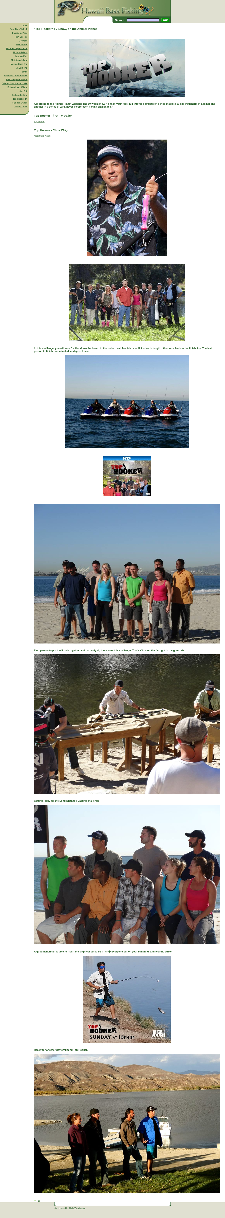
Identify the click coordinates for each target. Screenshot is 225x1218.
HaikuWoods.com (77, 1208)
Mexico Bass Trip (18, 64)
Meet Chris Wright (42, 136)
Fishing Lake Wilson (18, 87)
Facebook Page (19, 33)
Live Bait (23, 91)
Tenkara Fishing (20, 95)
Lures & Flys (21, 56)
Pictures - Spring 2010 (17, 48)
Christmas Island (19, 60)
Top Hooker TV (20, 99)
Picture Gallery (20, 52)
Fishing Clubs (20, 106)
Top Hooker (39, 121)
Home (25, 25)
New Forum (22, 44)
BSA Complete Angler (17, 79)
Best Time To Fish (19, 29)
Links (25, 72)
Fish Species (21, 37)
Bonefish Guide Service (16, 75)
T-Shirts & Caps (19, 103)
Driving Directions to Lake (14, 83)
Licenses (23, 41)
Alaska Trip (22, 68)
